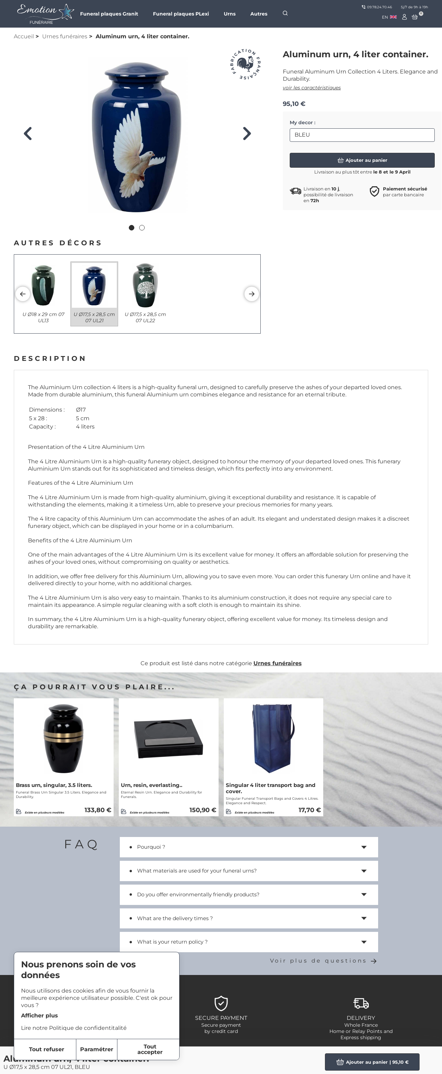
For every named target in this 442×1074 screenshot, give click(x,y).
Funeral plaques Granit (109, 14)
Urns (230, 14)
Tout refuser (46, 1049)
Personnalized (359, 1057)
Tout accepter (150, 1049)
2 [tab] (142, 228)
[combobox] (389, 17)
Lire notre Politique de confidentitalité (74, 1028)
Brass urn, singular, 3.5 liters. (54, 785)
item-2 (198, 1066)
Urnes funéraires (64, 36)
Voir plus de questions (324, 960)
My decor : (302, 122)
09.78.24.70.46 (377, 7)
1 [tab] (132, 228)
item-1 (197, 1057)
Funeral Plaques (361, 1066)
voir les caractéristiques (312, 88)
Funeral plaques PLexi (181, 14)
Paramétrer (96, 1049)
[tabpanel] (137, 135)
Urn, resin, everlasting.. (151, 785)
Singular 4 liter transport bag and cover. (270, 788)
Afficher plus (39, 1015)
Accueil (24, 36)
